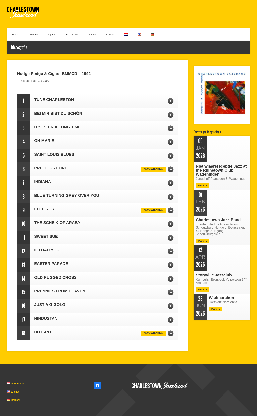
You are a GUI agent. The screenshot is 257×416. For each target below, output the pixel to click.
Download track (153, 169)
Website (202, 185)
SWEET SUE (171, 238)
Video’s (92, 34)
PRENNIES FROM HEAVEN (171, 292)
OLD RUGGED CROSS (171, 279)
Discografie (72, 34)
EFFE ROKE (171, 210)
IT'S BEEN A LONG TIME (171, 128)
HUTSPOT (171, 333)
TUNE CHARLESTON (171, 101)
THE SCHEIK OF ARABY (171, 224)
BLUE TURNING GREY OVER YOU (171, 197)
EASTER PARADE (171, 265)
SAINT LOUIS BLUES (171, 156)
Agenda (52, 34)
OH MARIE (171, 142)
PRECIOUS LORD (171, 169)
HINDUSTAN (171, 320)
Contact (110, 34)
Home (15, 34)
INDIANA (171, 183)
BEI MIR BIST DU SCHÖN (171, 115)
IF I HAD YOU (171, 251)
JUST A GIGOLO (171, 306)
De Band (33, 34)
